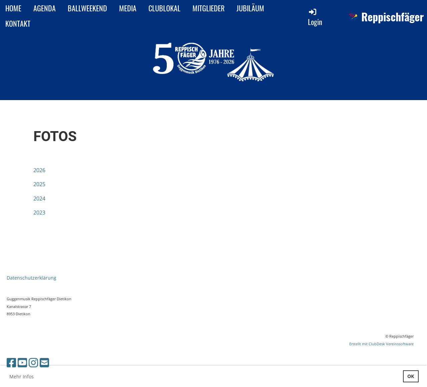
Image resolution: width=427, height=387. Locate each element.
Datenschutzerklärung (31, 278)
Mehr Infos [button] (21, 376)
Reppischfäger (392, 16)
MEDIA (127, 8)
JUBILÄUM (250, 8)
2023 (39, 212)
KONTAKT (17, 23)
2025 (39, 184)
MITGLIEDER (208, 8)
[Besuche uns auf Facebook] (11, 362)
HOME (13, 8)
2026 (39, 170)
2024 (39, 198)
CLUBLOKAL (164, 8)
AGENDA (44, 8)
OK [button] (410, 376)
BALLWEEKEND (87, 8)
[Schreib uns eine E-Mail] (44, 362)
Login (315, 17)
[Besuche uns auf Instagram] (33, 362)
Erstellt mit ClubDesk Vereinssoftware (381, 343)
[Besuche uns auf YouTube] (22, 362)
